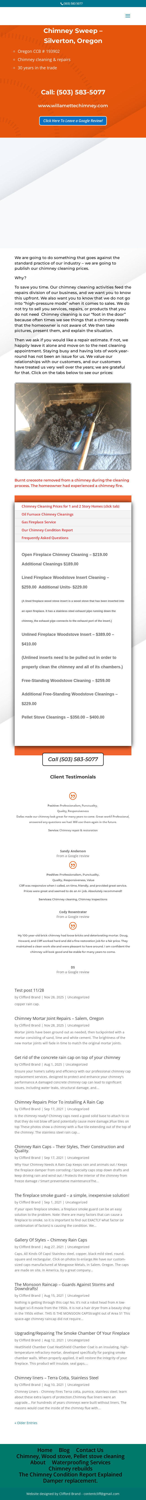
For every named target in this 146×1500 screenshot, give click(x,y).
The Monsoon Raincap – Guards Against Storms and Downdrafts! (64, 1286)
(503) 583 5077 (73, 3)
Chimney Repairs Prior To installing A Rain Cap (59, 1102)
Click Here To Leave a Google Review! (73, 120)
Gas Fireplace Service (39, 522)
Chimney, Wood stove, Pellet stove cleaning (70, 1456)
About (38, 1462)
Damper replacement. (70, 1480)
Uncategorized (78, 997)
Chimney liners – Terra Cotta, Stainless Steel (57, 1377)
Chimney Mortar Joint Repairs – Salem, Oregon (59, 1018)
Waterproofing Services (81, 1462)
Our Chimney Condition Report (47, 530)
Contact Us (89, 1450)
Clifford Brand (30, 997)
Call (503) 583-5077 (73, 759)
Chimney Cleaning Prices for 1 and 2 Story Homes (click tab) (70, 506)
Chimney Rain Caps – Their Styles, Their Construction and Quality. (69, 1148)
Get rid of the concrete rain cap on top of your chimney (67, 1057)
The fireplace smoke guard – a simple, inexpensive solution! (72, 1195)
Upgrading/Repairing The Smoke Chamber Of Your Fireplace (72, 1333)
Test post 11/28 (29, 990)
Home (44, 1450)
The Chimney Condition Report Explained (70, 1474)
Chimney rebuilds (70, 1468)
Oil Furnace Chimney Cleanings (47, 514)
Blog (64, 1450)
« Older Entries (26, 1423)
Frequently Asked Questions (45, 537)
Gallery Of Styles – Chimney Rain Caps (51, 1240)
